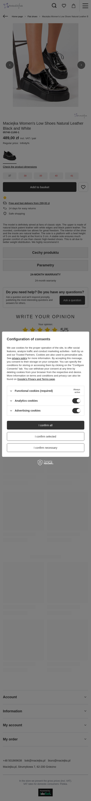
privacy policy (19, 358)
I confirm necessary (45, 447)
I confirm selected (45, 436)
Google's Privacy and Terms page (36, 379)
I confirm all (46, 425)
